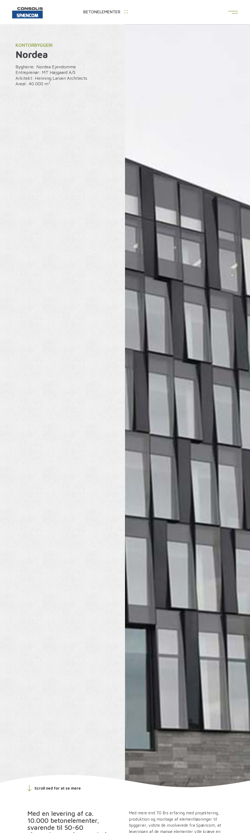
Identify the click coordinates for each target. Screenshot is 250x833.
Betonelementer (105, 12)
